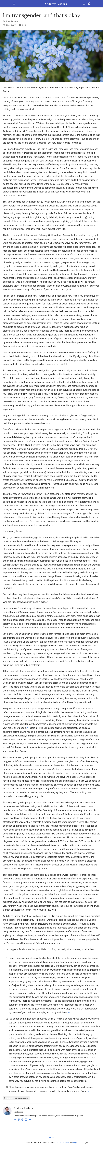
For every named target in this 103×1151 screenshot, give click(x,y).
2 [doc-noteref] (30, 670)
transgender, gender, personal (16, 1098)
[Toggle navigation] (14, 4)
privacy (51, 1137)
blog (24, 25)
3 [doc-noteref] (27, 727)
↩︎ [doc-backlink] (69, 1012)
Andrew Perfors (51, 4)
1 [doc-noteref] (21, 130)
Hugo (74, 1143)
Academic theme (62, 1143)
